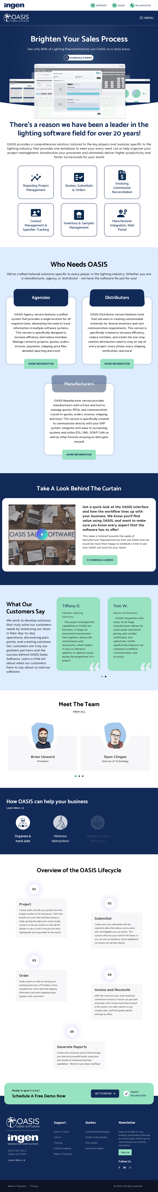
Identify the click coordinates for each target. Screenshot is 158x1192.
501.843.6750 (140, 5)
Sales (118, 5)
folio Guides (91, 1143)
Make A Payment (63, 1155)
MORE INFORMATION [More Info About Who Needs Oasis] (41, 363)
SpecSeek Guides (94, 1149)
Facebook (120, 1167)
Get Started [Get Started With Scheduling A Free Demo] (103, 1093)
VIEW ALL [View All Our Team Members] (79, 711)
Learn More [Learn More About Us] (15, 1160)
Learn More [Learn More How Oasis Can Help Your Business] (13, 807)
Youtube (125, 1167)
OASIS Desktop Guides (97, 1131)
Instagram (130, 1167)
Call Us (57, 1137)
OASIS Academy (62, 1149)
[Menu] (147, 18)
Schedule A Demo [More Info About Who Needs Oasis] (100, 560)
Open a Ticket (61, 1131)
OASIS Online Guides (96, 1137)
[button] (105, 676)
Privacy (34, 1186)
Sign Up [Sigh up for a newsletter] (125, 1152)
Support (98, 5)
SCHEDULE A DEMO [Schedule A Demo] (78, 57)
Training (58, 1143)
